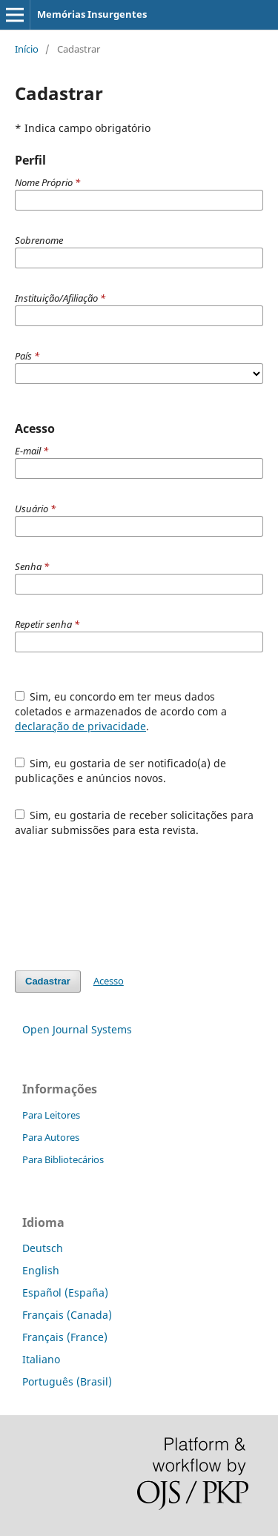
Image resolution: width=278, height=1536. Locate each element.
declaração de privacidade (80, 726)
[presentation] (127, 904)
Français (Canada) (67, 1315)
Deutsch (42, 1248)
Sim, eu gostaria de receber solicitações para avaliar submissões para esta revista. (134, 822)
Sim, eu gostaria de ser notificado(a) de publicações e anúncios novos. (121, 770)
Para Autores (50, 1137)
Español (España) (65, 1292)
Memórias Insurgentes (92, 14)
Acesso (108, 980)
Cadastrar (47, 981)
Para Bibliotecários (63, 1159)
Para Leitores (51, 1115)
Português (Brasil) (67, 1381)
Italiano (41, 1359)
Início (27, 49)
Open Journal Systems (77, 1029)
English (40, 1270)
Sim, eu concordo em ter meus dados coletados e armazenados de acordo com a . (121, 711)
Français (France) (64, 1337)
